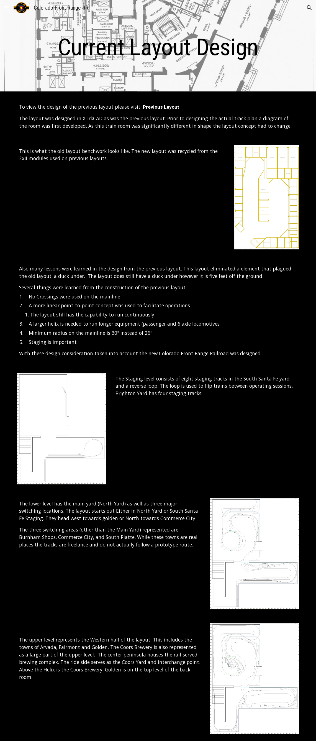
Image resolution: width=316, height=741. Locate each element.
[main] (158, 47)
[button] (6, 7)
